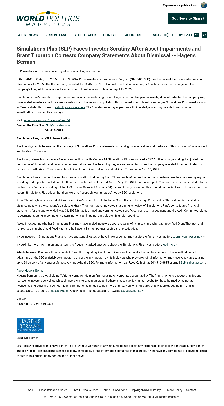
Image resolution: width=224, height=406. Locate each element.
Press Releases (56, 35)
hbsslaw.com (59, 290)
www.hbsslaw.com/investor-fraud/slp (47, 120)
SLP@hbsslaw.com (58, 125)
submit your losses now (70, 107)
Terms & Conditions (114, 390)
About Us (133, 35)
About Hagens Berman (31, 270)
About (31, 390)
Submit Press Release (84, 390)
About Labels (85, 35)
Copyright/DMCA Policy (146, 390)
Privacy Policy (173, 390)
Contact (111, 35)
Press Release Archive (53, 390)
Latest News (27, 35)
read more (168, 244)
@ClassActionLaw (131, 290)
